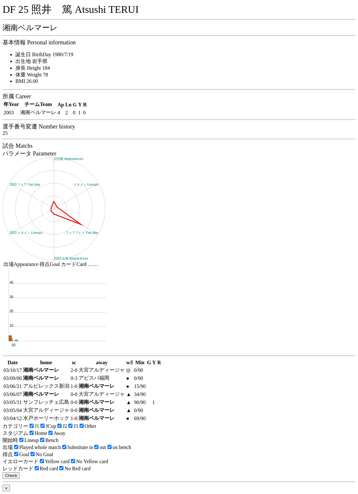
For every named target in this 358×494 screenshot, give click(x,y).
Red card (46, 468)
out (100, 447)
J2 (62, 426)
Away (56, 433)
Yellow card (55, 461)
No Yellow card (89, 461)
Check (11, 475)
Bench (49, 440)
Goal (21, 454)
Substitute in (77, 447)
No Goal (41, 454)
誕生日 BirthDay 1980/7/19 (44, 54)
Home (38, 433)
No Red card (74, 468)
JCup (48, 426)
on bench (119, 447)
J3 (73, 426)
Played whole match (37, 447)
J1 (34, 426)
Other (88, 426)
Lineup (29, 440)
